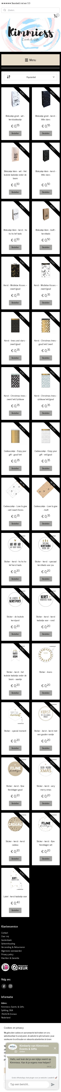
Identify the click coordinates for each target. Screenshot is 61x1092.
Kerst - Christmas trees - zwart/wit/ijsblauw (15, 397)
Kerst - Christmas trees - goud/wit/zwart (45, 342)
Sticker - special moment (15, 730)
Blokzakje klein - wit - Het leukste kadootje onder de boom (15, 174)
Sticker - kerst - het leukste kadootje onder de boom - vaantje (15, 675)
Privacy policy (7, 954)
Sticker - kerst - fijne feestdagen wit (46, 842)
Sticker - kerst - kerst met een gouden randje (45, 732)
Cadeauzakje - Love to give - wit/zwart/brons (15, 508)
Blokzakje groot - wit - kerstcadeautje (15, 117)
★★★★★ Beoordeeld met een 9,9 (15, 3)
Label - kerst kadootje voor (15, 896)
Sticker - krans (45, 672)
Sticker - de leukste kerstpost (15, 618)
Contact (4, 932)
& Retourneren (18, 947)
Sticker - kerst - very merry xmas (46, 787)
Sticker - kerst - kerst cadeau (15, 842)
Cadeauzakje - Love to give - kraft (45, 508)
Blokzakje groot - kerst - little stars (45, 117)
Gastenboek (6, 940)
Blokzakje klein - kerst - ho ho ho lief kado (15, 231)
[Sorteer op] (30, 77)
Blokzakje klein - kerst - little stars (45, 172)
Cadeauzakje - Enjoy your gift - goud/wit (15, 452)
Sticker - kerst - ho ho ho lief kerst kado (15, 563)
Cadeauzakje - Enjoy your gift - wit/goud (46, 452)
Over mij (5, 936)
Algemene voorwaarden (11, 950)
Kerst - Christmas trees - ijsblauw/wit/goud (45, 397)
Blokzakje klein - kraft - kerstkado (46, 231)
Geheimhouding (8, 943)
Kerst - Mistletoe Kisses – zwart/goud (15, 286)
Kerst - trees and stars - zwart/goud (15, 342)
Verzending (6, 947)
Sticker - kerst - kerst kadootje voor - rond (45, 618)
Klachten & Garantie (10, 958)
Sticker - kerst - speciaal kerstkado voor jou (45, 563)
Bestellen (15, 133)
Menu (30, 59)
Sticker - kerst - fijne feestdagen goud (15, 787)
